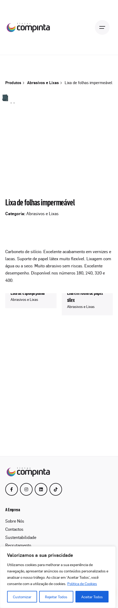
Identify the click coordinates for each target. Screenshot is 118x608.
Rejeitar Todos (56, 596)
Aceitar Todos (92, 596)
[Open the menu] (102, 27)
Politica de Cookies (82, 583)
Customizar (22, 596)
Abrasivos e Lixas (42, 321)
